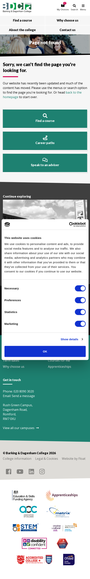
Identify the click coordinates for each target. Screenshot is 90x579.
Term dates (11, 360)
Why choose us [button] (67, 20)
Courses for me (59, 360)
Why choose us (13, 366)
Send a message (23, 396)
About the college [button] (22, 30)
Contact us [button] (68, 30)
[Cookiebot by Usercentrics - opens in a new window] (69, 224)
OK (45, 351)
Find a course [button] (22, 20)
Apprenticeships (59, 366)
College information (17, 458)
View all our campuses (21, 428)
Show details (69, 339)
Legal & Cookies (46, 458)
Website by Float (73, 458)
